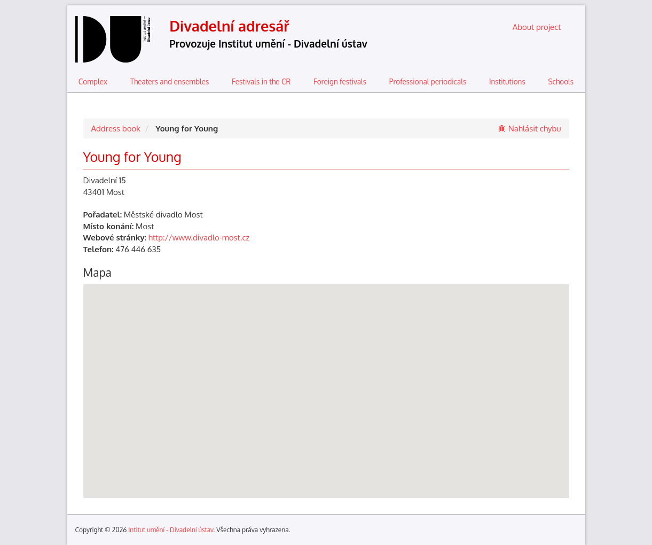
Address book (115, 128)
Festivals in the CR (261, 81)
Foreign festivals (339, 81)
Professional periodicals (427, 81)
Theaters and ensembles (169, 81)
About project (537, 27)
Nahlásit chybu (529, 128)
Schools (561, 81)
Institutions (507, 81)
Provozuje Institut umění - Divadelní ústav (268, 43)
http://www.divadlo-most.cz (198, 237)
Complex (92, 81)
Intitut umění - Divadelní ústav (170, 530)
